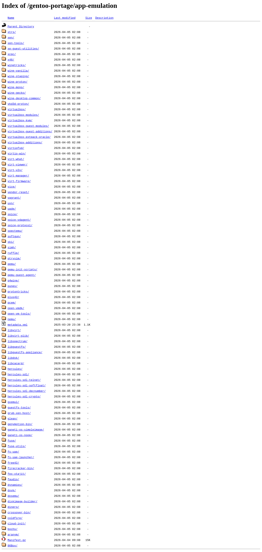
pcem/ (12, 302)
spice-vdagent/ (19, 220)
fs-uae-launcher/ (21, 457)
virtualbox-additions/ (25, 142)
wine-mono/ (16, 87)
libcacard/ (16, 363)
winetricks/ (17, 65)
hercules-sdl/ (18, 374)
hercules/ (15, 369)
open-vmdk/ (16, 308)
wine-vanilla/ (18, 70)
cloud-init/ (17, 523)
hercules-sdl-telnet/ (24, 380)
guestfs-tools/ (19, 407)
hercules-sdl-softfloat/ (27, 385)
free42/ (13, 462)
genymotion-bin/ (20, 424)
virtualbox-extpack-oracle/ (29, 137)
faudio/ (13, 479)
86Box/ (13, 545)
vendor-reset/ (18, 192)
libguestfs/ (17, 347)
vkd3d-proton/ (18, 104)
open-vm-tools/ (19, 313)
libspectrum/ (18, 341)
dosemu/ (13, 496)
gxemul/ (13, 402)
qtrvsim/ (14, 258)
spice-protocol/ (20, 225)
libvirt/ (14, 330)
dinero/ (13, 507)
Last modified (64, 18)
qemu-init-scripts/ (22, 269)
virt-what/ (16, 159)
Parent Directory (21, 26)
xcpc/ (12, 54)
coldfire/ (15, 518)
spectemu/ (15, 231)
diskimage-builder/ (22, 501)
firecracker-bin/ (21, 468)
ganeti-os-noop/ (20, 435)
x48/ (11, 59)
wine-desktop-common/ (24, 98)
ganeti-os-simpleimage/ (26, 429)
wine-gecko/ (17, 93)
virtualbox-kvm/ (20, 120)
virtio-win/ (17, 153)
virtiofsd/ (16, 148)
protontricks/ (18, 291)
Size (88, 18)
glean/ (13, 418)
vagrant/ (14, 197)
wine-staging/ (18, 76)
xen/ (11, 37)
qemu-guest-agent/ (22, 275)
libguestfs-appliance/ (25, 352)
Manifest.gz (17, 540)
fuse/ (12, 440)
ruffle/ (13, 253)
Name (11, 18)
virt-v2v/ (15, 170)
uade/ (12, 208)
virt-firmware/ (19, 181)
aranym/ (13, 534)
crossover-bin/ (19, 512)
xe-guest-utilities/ (23, 48)
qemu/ (12, 264)
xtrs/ (12, 32)
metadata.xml (18, 324)
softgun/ (14, 236)
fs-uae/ (13, 451)
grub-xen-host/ (19, 413)
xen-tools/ (16, 43)
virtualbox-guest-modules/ (28, 126)
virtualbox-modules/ (23, 115)
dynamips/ (15, 485)
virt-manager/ (18, 175)
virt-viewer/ (18, 164)
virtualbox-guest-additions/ (30, 131)
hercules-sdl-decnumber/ (27, 391)
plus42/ (13, 297)
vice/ (12, 186)
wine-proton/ (18, 81)
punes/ (13, 286)
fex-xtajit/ (17, 474)
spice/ (13, 214)
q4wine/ (13, 280)
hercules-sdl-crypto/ (24, 396)
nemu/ (12, 319)
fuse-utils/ (17, 446)
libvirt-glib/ (18, 335)
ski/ (11, 242)
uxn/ (11, 203)
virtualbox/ (17, 109)
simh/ (12, 247)
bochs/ (13, 529)
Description (104, 18)
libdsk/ (13, 358)
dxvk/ (12, 490)
